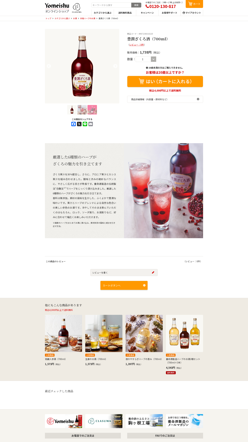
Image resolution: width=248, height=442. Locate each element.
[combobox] (111, 5)
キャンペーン (147, 12)
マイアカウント (193, 12)
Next (115, 66)
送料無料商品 (125, 12)
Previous (48, 66)
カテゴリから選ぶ (103, 12)
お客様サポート (169, 12)
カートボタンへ (112, 285)
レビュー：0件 (136, 44)
